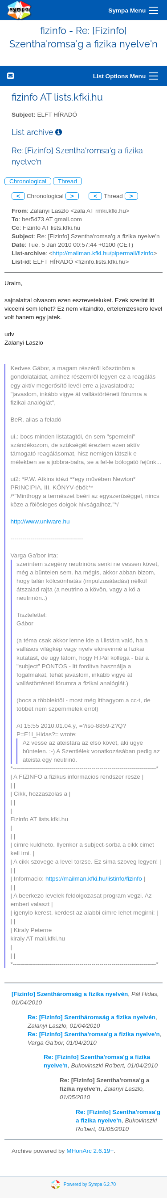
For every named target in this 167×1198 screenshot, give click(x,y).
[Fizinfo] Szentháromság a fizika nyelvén (70, 994)
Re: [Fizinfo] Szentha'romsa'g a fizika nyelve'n (94, 1034)
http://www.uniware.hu (40, 521)
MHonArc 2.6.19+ (90, 1150)
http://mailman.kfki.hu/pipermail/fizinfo (103, 253)
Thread (67, 181)
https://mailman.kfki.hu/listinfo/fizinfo (93, 878)
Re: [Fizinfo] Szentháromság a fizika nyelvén (91, 1017)
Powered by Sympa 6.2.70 (90, 1184)
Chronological (27, 181)
